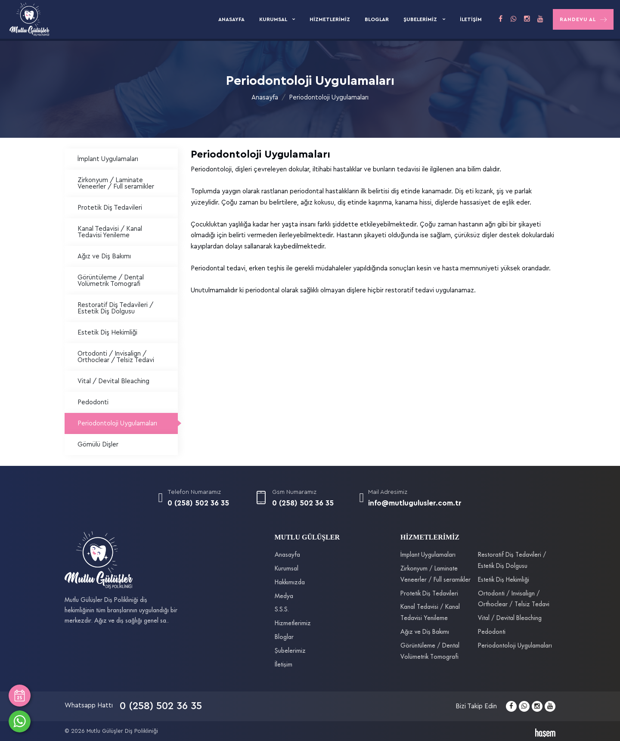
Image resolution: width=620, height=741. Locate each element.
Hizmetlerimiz (330, 19)
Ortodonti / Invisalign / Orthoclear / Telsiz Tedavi (116, 356)
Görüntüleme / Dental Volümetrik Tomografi (111, 280)
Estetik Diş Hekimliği (107, 332)
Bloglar (377, 19)
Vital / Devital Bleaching (113, 381)
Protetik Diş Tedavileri (110, 208)
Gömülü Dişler (98, 444)
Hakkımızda (290, 582)
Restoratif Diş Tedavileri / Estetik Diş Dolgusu (115, 308)
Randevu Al (583, 19)
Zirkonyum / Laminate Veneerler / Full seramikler (116, 183)
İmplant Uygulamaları (108, 159)
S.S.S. (282, 609)
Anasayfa (231, 19)
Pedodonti (93, 402)
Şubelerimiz (420, 19)
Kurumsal (273, 19)
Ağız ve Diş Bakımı (104, 256)
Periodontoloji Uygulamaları (329, 97)
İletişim (471, 19)
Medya (284, 596)
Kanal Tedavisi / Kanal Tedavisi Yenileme (110, 232)
